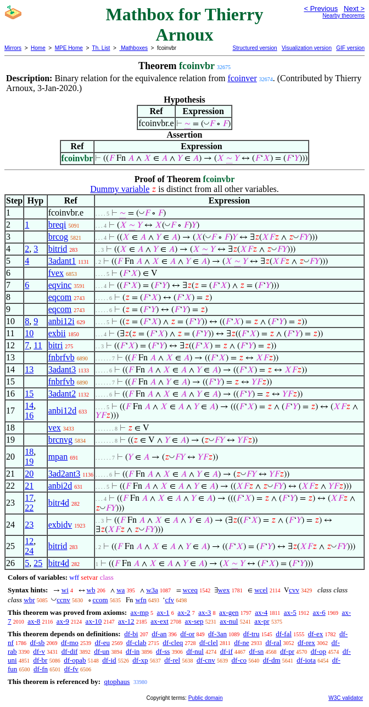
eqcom (60, 297)
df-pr (287, 651)
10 (29, 333)
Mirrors (12, 48)
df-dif (70, 651)
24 (29, 551)
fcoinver (241, 78)
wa (120, 590)
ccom (100, 600)
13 (29, 369)
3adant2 (62, 393)
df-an (159, 634)
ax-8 (33, 621)
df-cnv (206, 660)
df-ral (273, 642)
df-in (132, 651)
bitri (55, 345)
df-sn (256, 651)
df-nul (195, 651)
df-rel (172, 660)
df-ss (163, 651)
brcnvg (60, 439)
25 (37, 563)
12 (29, 541)
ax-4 (261, 612)
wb (91, 590)
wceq (190, 590)
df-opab (75, 660)
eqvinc (60, 285)
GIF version (350, 48)
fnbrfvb (61, 357)
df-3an (217, 634)
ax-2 (183, 612)
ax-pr (261, 621)
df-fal (284, 634)
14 (29, 405)
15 (29, 393)
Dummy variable (119, 189)
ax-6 (319, 612)
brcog (58, 236)
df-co (239, 660)
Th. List (101, 48)
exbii (57, 333)
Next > (354, 8)
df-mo (70, 642)
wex (224, 590)
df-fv (71, 669)
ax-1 (163, 612)
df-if (226, 651)
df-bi (131, 634)
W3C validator (345, 698)
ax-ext (159, 621)
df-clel (208, 642)
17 (29, 497)
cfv (169, 600)
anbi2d (60, 485)
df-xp (140, 660)
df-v (39, 651)
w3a (152, 590)
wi (65, 590)
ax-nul (229, 621)
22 (29, 507)
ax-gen (228, 612)
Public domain (205, 698)
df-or (187, 634)
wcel (261, 590)
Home (38, 48)
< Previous (321, 8)
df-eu (102, 642)
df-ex (315, 634)
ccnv (63, 600)
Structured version (254, 48)
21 (29, 485)
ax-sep (194, 621)
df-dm (272, 660)
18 (29, 451)
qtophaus (117, 681)
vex (54, 427)
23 (29, 524)
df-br (40, 660)
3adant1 (62, 260)
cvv (294, 590)
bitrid (58, 248)
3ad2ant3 (64, 473)
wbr (29, 600)
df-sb (37, 642)
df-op (318, 651)
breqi (57, 224)
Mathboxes (133, 48)
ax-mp (140, 612)
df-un (101, 651)
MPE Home (69, 48)
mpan (58, 456)
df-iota (306, 660)
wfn (140, 600)
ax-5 (290, 612)
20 (29, 473)
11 (37, 345)
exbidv (60, 524)
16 (29, 415)
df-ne (241, 642)
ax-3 (204, 612)
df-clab (136, 642)
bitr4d (58, 502)
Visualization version (307, 48)
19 (29, 461)
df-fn (40, 669)
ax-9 (63, 621)
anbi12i (61, 321)
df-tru (251, 634)
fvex (56, 273)
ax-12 (126, 621)
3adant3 (62, 369)
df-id (109, 660)
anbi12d (62, 410)
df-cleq (173, 642)
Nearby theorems (343, 16)
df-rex (306, 642)
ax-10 (94, 621)
